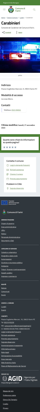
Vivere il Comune (12, 17)
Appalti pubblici (6, 273)
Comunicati (5, 291)
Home (3, 17)
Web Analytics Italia (8, 362)
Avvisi (3, 295)
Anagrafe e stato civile (9, 255)
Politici (3, 233)
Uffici (3, 230)
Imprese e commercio (9, 276)
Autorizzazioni (6, 259)
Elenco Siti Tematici (10, 399)
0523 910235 (9, 322)
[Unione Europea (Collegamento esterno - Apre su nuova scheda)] (20, 203)
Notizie (3, 288)
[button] (11, 3)
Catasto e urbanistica (9, 252)
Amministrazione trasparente (12, 345)
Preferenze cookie (9, 395)
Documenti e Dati (7, 240)
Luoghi (22, 17)
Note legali (5, 352)
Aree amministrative (8, 227)
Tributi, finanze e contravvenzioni (13, 269)
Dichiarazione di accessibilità (11, 355)
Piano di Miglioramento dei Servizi (13, 366)
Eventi (3, 310)
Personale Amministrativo (10, 237)
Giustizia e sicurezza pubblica (11, 262)
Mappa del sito (8, 391)
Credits (5, 404)
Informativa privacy (8, 349)
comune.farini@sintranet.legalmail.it (18, 326)
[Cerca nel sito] (34, 9)
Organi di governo (7, 223)
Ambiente (4, 266)
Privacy (5, 408)
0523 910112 (16, 110)
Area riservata (6, 359)
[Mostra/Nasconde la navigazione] (4, 9)
